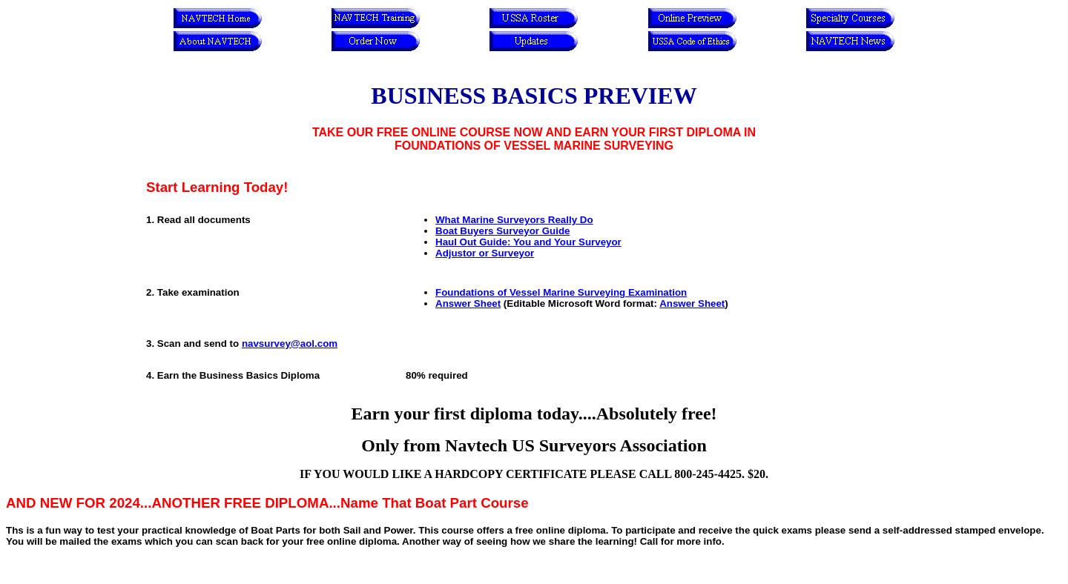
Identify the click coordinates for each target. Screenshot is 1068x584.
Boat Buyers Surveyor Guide (502, 230)
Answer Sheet (468, 303)
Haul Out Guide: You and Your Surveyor (528, 242)
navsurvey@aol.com (289, 343)
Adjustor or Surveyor (484, 253)
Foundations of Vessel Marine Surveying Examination (561, 292)
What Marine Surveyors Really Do (514, 219)
